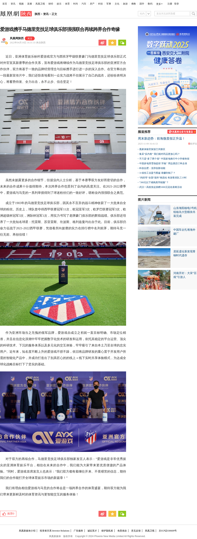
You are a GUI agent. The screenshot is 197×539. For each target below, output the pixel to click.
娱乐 (59, 3)
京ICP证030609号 (168, 530)
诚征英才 (92, 530)
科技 (100, 3)
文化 (117, 3)
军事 (108, 3)
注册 (169, 3)
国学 (141, 3)
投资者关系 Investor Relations (55, 530)
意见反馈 (136, 530)
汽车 (84, 3)
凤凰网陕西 (17, 38)
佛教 (133, 3)
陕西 (37, 14)
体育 (67, 3)
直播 (29, 3)
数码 (150, 3)
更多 (158, 4)
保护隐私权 (107, 530)
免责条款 (122, 530)
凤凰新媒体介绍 (27, 530)
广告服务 (78, 530)
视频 (21, 3)
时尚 (75, 3)
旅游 (125, 3)
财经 (50, 3)
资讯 (13, 3)
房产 (92, 3)
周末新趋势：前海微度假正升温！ (161, 138)
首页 (4, 3)
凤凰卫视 (40, 3)
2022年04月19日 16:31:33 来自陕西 (28, 42)
